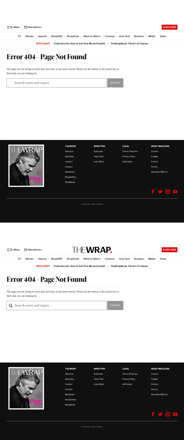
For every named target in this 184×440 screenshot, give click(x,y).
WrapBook (70, 182)
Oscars (154, 166)
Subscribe (169, 27)
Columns (110, 36)
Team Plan (99, 156)
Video (163, 36)
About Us (69, 151)
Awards (42, 36)
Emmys (154, 161)
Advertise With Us (159, 172)
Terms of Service (130, 151)
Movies (30, 36)
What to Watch (91, 36)
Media (151, 36)
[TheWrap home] (92, 250)
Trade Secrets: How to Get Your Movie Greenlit (79, 43)
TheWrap (70, 146)
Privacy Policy (128, 156)
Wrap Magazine (160, 146)
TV (19, 36)
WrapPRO (56, 36)
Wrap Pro (99, 146)
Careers (68, 166)
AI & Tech (124, 36)
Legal (125, 146)
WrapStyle (73, 36)
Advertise (69, 156)
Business (139, 36)
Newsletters (32, 27)
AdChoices (127, 161)
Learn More (99, 161)
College (154, 156)
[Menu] (13, 27)
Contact (68, 161)
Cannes (154, 151)
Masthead (69, 172)
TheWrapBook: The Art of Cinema (129, 43)
